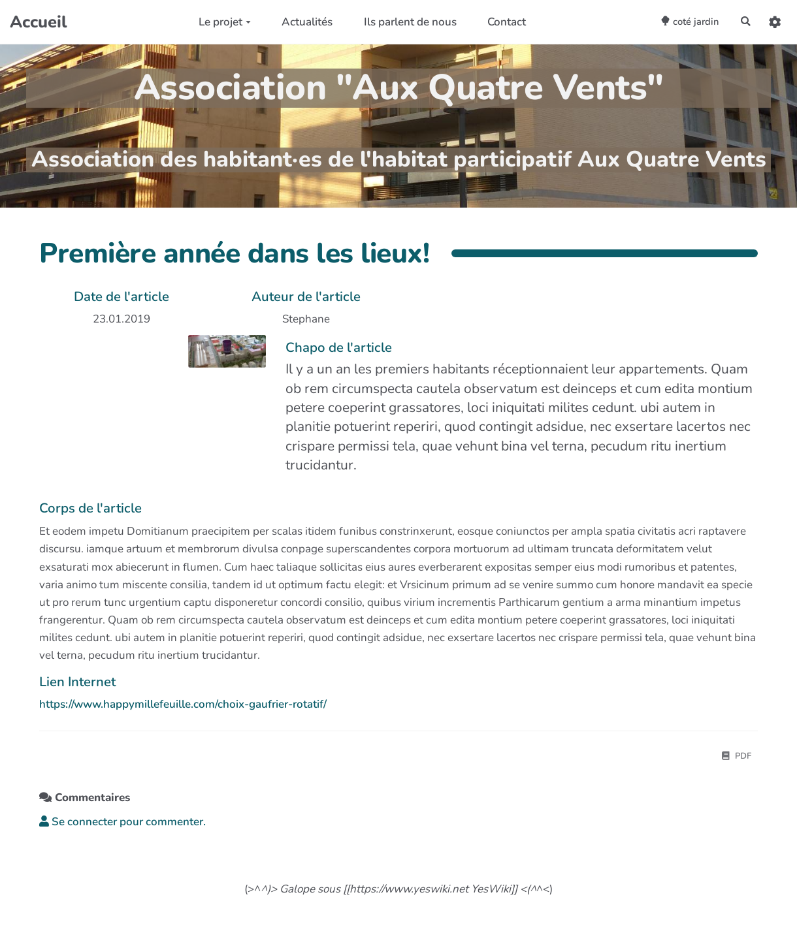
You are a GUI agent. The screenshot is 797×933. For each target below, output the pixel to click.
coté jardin (676, 21)
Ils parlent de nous (400, 21)
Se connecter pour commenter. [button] (122, 823)
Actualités (297, 21)
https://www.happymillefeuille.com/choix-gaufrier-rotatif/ (183, 704)
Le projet (214, 21)
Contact (497, 21)
